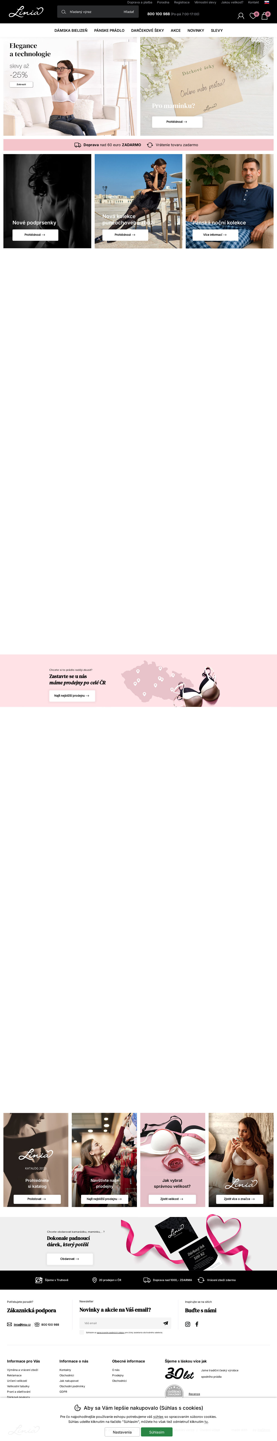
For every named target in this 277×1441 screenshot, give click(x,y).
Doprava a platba (139, 2)
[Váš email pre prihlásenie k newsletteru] (119, 1323)
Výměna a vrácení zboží (22, 1370)
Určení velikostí (17, 1380)
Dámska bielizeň (70, 30)
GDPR (63, 1391)
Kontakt (253, 2)
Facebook (198, 1323)
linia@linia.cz (22, 1324)
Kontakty (65, 1370)
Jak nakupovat (69, 1380)
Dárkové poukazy (18, 1397)
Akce (176, 30)
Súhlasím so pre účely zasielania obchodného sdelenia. (122, 1332)
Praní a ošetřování (18, 1391)
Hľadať (129, 12)
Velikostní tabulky (18, 1386)
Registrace (182, 2)
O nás (115, 1370)
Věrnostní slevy (205, 2)
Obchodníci (66, 1375)
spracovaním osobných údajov (110, 1332)
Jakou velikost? (232, 2)
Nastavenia (122, 1432)
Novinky (196, 30)
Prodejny (118, 1375)
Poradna (163, 2)
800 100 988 (50, 1324)
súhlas (158, 1417)
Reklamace (14, 1375)
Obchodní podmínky (72, 1386)
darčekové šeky (147, 30)
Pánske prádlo (109, 30)
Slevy (217, 30)
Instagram (188, 1323)
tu (206, 1422)
